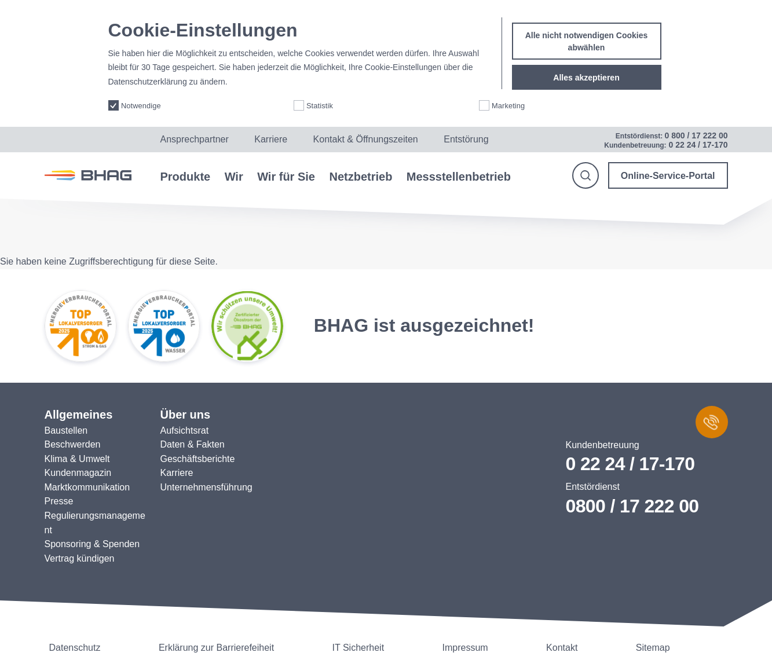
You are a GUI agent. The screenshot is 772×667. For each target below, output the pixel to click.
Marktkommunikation (87, 487)
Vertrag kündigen (80, 558)
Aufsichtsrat (184, 430)
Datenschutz (75, 648)
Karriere (270, 139)
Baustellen (66, 430)
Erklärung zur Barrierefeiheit (216, 648)
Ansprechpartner (194, 139)
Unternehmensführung (206, 487)
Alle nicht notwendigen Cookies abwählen (586, 30)
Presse (59, 501)
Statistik (319, 94)
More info (246, 71)
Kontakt (561, 648)
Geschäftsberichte (197, 459)
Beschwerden (73, 444)
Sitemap (653, 648)
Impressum (465, 648)
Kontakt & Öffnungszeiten (365, 139)
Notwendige (141, 94)
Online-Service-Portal (668, 176)
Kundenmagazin (78, 473)
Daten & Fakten (192, 444)
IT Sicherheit (358, 648)
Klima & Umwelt (77, 459)
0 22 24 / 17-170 (630, 463)
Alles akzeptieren (586, 66)
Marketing (508, 94)
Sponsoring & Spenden (92, 544)
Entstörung (466, 139)
